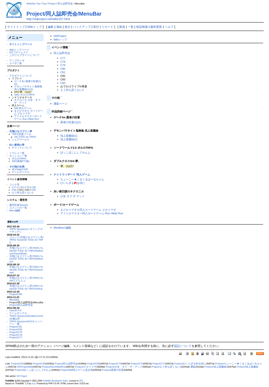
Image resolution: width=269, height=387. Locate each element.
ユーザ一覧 (15, 63)
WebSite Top (33, 3)
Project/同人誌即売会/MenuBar (64, 14)
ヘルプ (169, 26)
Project (52, 3)
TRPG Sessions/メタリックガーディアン (26, 230)
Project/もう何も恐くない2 (166, 366)
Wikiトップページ (19, 49)
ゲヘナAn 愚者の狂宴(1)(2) (27, 82)
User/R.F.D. (15, 310)
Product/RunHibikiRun (54, 366)
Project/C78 (15, 334)
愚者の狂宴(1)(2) (70, 122)
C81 (14, 189)
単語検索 (142, 26)
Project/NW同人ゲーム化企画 (76, 370)
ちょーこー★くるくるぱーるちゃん (82, 179)
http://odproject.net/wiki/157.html (48, 19)
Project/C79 (15, 332)
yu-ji (33, 383)
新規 (122, 26)
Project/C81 (15, 326)
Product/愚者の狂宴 (113, 370)
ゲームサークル (21, 172)
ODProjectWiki (25, 366)
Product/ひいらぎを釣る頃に (190, 363)
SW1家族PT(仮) (21, 161)
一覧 (131, 26)
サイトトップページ (20, 44)
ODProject (60, 36)
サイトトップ (16, 26)
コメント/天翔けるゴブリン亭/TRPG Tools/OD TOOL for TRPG (26, 240)
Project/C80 (15, 329)
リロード (107, 26)
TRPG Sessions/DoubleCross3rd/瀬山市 (26, 317)
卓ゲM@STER (20, 169)
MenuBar (14, 299)
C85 (33, 189)
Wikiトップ (34, 26)
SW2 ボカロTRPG (24, 94)
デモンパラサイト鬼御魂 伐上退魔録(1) (28, 87)
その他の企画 (16, 166)
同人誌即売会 (65, 3)
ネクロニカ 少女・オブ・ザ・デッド (28, 101)
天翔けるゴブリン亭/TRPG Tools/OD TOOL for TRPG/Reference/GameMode (26, 251)
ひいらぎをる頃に (72, 183)
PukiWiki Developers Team (55, 381)
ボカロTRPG (19, 158)
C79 (27, 187)
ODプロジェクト (18, 52)
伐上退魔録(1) (68, 135)
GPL (81, 381)
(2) (31, 89)
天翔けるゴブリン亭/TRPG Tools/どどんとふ (26, 279)
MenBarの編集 (62, 227)
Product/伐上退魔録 (247, 366)
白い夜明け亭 (16, 144)
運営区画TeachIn (18, 205)
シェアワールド (21, 139)
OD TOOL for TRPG (25, 136)
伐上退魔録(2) (68, 139)
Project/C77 (15, 337)
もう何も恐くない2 (22, 192)
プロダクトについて (20, 75)
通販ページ (60, 103)
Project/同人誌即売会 (21, 304)
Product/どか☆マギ (85, 366)
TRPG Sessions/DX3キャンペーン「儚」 (25, 322)
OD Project (22, 376)
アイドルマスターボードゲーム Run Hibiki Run (28, 117)
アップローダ (16, 60)
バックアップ (82, 26)
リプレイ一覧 (16, 153)
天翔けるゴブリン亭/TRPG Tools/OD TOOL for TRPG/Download (26, 270)
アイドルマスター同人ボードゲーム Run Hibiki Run (91, 213)
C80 (33, 187)
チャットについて (22, 147)
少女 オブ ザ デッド (72, 196)
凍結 (59, 26)
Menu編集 (14, 210)
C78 (20, 187)
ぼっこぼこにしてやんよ (75, 152)
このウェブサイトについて (24, 55)
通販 (192, 366)
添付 (96, 26)
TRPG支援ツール (21, 134)
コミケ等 (14, 184)
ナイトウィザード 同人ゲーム (72, 174)
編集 (51, 26)
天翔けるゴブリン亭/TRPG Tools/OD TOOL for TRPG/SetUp (26, 287)
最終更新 (156, 26)
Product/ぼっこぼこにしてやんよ (32, 370)
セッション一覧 (18, 155)
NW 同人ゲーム (23, 108)
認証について (183, 346)
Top (44, 3)
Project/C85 (15, 294)
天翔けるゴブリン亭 (20, 131)
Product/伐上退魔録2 (215, 366)
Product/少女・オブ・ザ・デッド (123, 366)
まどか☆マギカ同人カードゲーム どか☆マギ (88, 209)
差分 (67, 26)
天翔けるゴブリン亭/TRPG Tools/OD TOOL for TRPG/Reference (26, 259)
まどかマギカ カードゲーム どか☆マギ (28, 112)
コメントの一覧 (18, 207)
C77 (14, 187)
